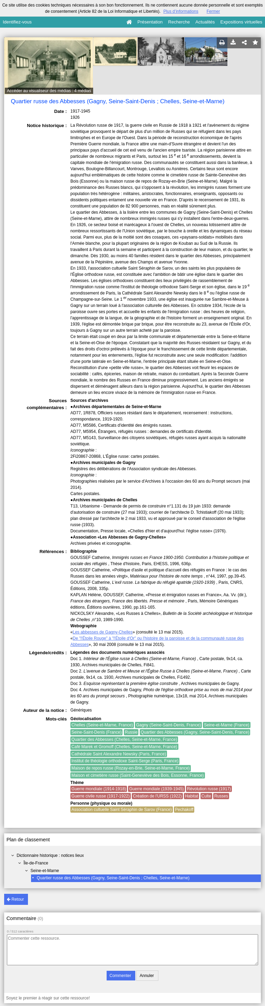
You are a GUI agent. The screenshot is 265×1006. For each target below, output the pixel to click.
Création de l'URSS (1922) (157, 796)
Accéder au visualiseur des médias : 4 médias (49, 90)
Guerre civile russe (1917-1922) (100, 796)
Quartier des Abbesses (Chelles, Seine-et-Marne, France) (124, 739)
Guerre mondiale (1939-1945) (156, 788)
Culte (206, 796)
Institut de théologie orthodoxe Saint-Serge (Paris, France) (124, 760)
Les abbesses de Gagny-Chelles (102, 632)
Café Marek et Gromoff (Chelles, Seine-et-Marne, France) (124, 746)
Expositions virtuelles (241, 22)
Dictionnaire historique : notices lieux (50, 855)
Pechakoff (184, 809)
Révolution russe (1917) (209, 788)
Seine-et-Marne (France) (226, 725)
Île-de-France (35, 863)
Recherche (179, 22)
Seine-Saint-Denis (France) (96, 732)
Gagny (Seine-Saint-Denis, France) (168, 725)
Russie (131, 732)
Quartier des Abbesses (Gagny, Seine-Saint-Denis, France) (195, 732)
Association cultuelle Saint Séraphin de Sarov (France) (121, 809)
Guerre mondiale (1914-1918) (98, 788)
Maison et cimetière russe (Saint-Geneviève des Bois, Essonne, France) (137, 775)
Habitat (191, 796)
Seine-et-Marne (44, 870)
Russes (221, 796)
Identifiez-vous (17, 22)
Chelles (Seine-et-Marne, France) (102, 725)
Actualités (205, 22)
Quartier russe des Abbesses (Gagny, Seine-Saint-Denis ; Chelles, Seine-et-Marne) (113, 878)
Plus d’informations (180, 11)
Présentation (150, 22)
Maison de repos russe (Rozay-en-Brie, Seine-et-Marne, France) (130, 768)
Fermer (213, 11)
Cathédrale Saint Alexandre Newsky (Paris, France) (118, 754)
